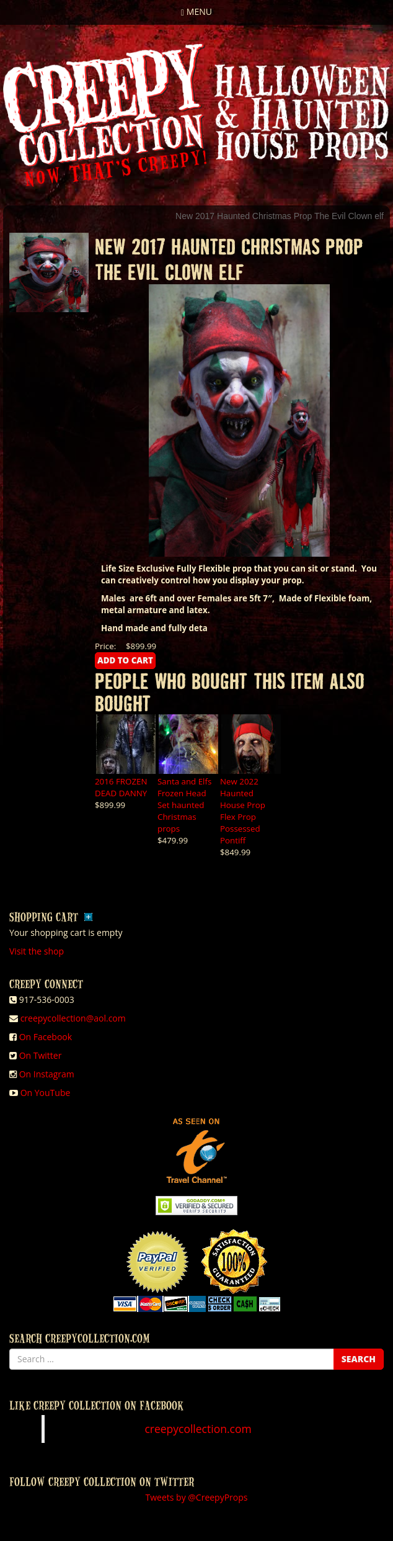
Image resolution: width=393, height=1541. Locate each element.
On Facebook (45, 1037)
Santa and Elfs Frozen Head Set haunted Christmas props (184, 805)
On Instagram (46, 1074)
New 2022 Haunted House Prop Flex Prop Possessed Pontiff (242, 811)
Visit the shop (36, 951)
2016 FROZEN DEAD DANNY (121, 787)
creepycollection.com (197, 1428)
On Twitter (40, 1055)
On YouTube (45, 1092)
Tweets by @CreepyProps (197, 1497)
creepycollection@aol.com (73, 1018)
